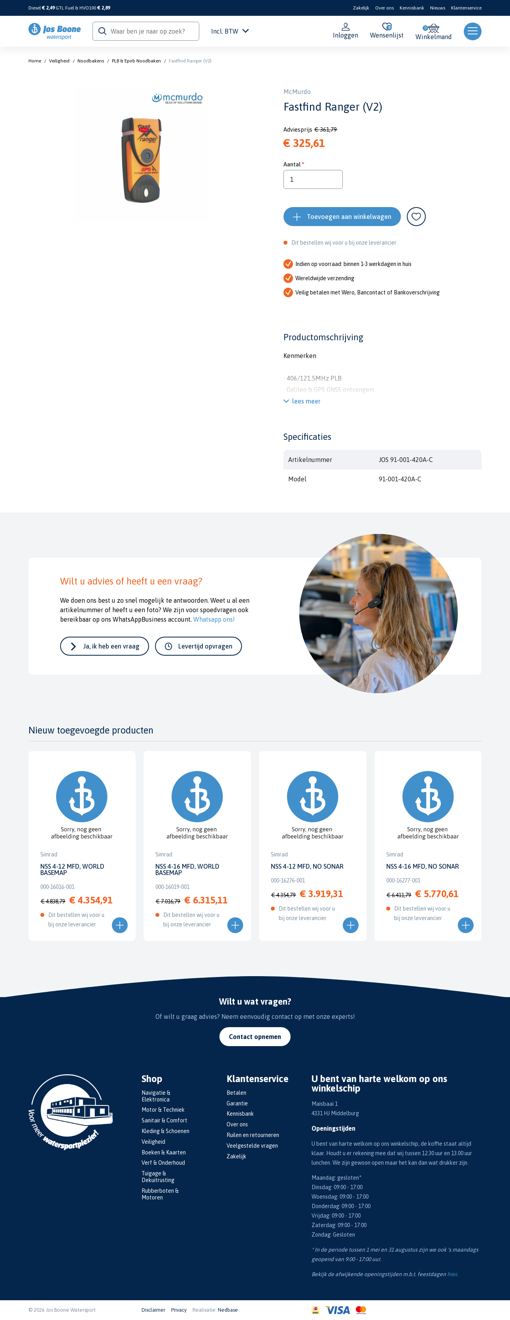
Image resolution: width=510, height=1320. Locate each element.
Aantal (291, 164)
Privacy (179, 1310)
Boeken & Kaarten (164, 1152)
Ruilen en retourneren (253, 1135)
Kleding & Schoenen (165, 1131)
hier (452, 1274)
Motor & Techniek (163, 1110)
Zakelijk (361, 8)
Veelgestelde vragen (252, 1146)
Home (34, 60)
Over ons (384, 8)
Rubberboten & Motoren (160, 1194)
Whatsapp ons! (214, 619)
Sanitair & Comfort (164, 1120)
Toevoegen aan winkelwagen (349, 216)
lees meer (306, 401)
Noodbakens (90, 60)
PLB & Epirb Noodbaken (136, 60)
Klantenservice (466, 8)
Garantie (237, 1103)
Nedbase (228, 1310)
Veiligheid (59, 60)
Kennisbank (412, 8)
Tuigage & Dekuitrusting (158, 1176)
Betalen (236, 1093)
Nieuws (437, 8)
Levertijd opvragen (205, 646)
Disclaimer (153, 1310)
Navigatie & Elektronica (156, 1096)
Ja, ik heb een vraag (111, 646)
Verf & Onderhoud (163, 1163)
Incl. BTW (230, 31)
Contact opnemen (255, 1036)
